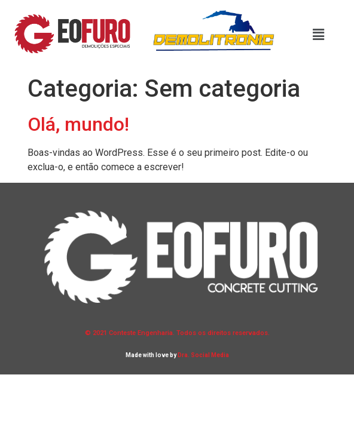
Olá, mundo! (78, 124)
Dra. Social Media (203, 355)
